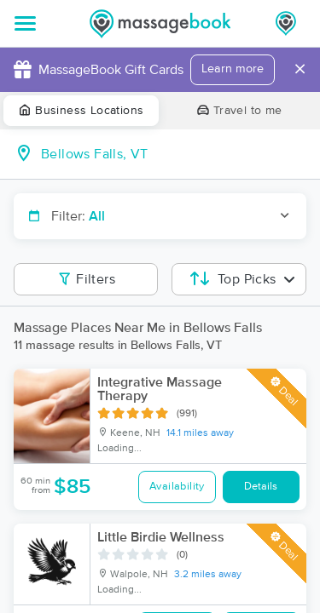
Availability (177, 486)
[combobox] (173, 154)
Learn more (232, 69)
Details (260, 486)
